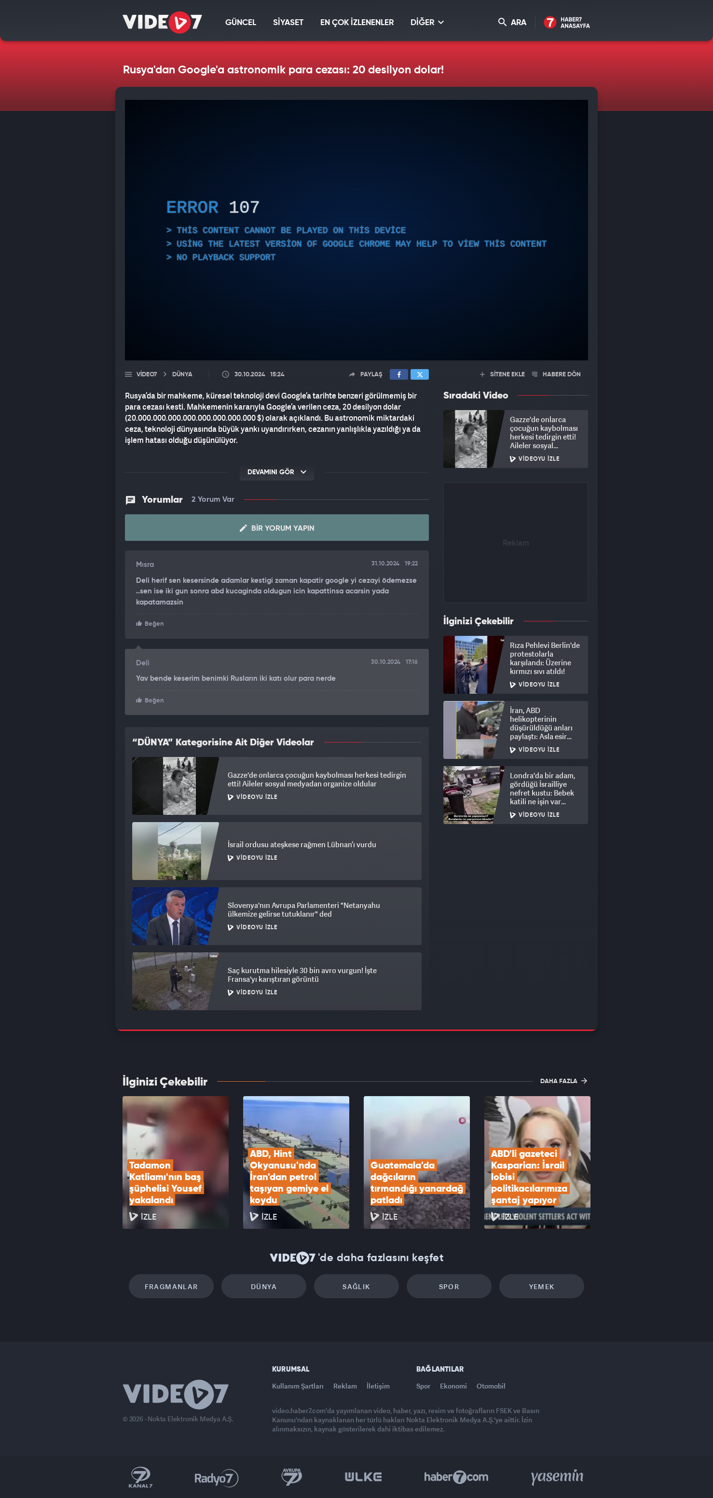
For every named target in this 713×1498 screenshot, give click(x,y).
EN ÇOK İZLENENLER (357, 23)
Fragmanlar (171, 1286)
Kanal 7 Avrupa (291, 1477)
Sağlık (356, 1286)
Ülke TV (363, 1477)
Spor (449, 1286)
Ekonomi (453, 1385)
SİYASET (288, 23)
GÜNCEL (240, 23)
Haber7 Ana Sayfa (567, 23)
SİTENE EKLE (502, 374)
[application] (356, 230)
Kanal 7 (140, 1477)
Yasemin (558, 1477)
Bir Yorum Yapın (277, 528)
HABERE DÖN (556, 374)
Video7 (147, 374)
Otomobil (491, 1385)
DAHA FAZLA (563, 1080)
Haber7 (457, 1477)
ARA (512, 22)
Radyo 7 (217, 1477)
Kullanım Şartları (298, 1385)
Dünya (264, 1286)
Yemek (542, 1286)
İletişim (378, 1385)
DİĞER (427, 22)
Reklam (345, 1385)
